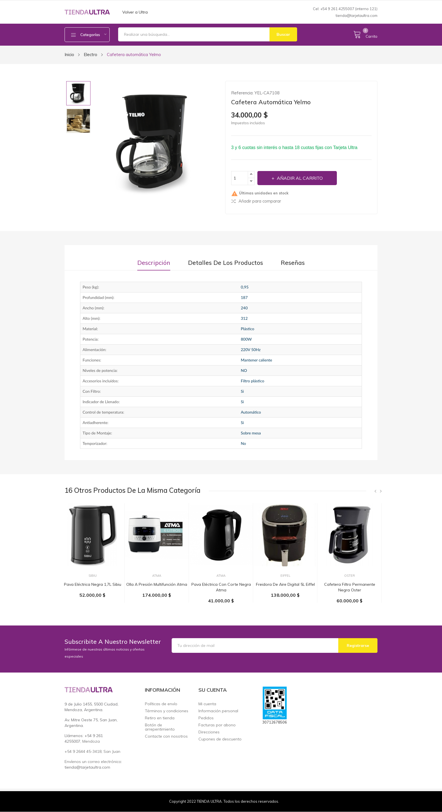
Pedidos (206, 718)
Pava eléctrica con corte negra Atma (221, 587)
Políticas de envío (161, 704)
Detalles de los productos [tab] (225, 262)
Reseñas (293, 262)
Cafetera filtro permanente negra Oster (349, 587)
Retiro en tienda (159, 718)
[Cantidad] (239, 178)
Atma (156, 575)
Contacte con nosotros (166, 736)
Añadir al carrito (299, 178)
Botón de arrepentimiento (160, 727)
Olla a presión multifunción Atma (156, 584)
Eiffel (285, 575)
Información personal (218, 711)
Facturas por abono (217, 725)
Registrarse (358, 645)
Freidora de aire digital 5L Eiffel (285, 584)
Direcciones (209, 732)
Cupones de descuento (220, 739)
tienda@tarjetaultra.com (356, 15)
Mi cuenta (207, 704)
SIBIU (93, 575)
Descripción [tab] (153, 262)
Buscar (283, 34)
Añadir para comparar (256, 201)
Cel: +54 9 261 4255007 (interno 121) (345, 8)
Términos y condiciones (166, 711)
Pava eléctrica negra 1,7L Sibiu (92, 584)
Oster (349, 575)
